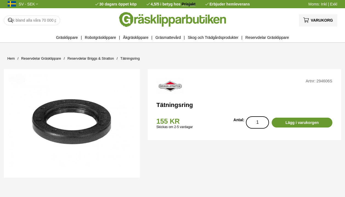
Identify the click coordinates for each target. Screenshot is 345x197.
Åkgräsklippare (135, 37)
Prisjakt (189, 4)
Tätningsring (130, 58)
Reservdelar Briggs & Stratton (91, 58)
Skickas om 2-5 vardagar (174, 127)
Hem (11, 58)
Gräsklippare (67, 37)
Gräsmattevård (168, 37)
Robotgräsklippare (100, 37)
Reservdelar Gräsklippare (267, 37)
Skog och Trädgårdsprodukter (213, 37)
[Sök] (32, 20)
